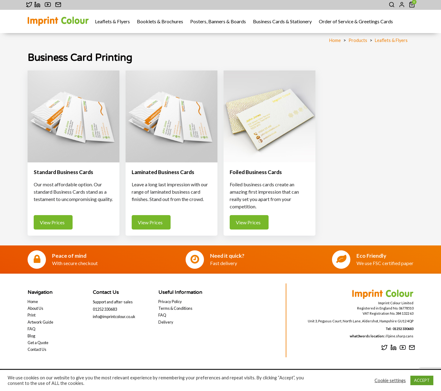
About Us (35, 308)
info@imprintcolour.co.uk (114, 316)
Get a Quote (38, 342)
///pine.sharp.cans (399, 336)
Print (32, 315)
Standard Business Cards (63, 172)
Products (358, 40)
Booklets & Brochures (160, 21)
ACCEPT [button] (422, 380)
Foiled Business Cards (256, 172)
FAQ (32, 328)
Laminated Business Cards (163, 172)
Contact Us (37, 349)
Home (335, 40)
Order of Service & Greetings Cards (356, 21)
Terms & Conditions (175, 308)
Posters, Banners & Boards (218, 21)
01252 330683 (105, 309)
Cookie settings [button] (390, 380)
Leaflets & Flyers (112, 21)
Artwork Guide (40, 322)
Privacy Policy (170, 301)
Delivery (165, 322)
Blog (31, 335)
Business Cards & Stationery (282, 21)
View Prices (53, 222)
